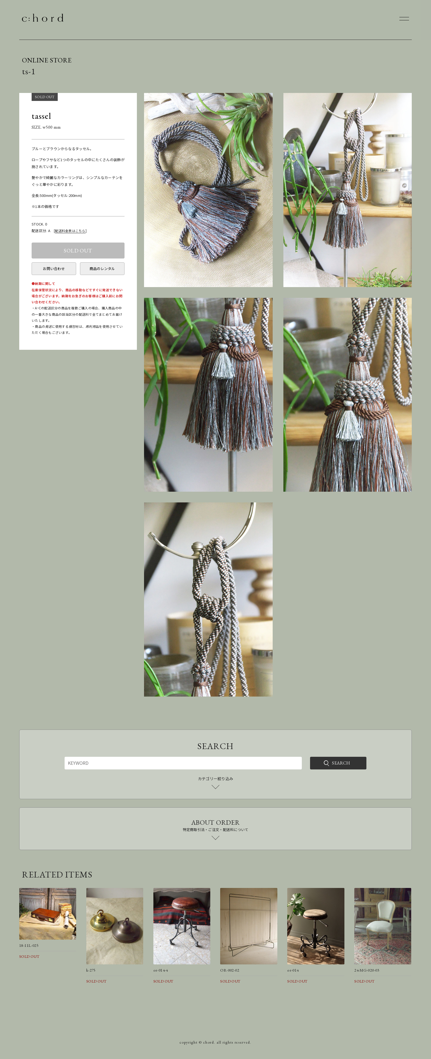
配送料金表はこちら (70, 230)
